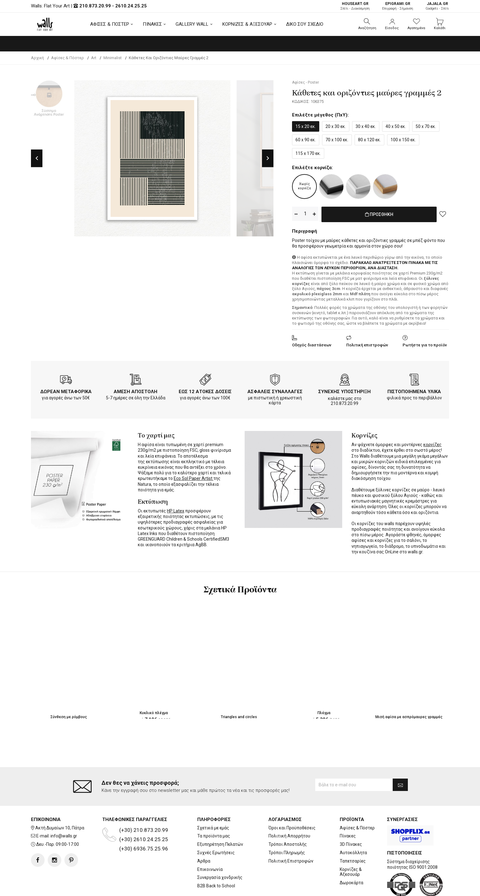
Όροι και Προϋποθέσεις (292, 803)
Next (267, 158)
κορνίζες (432, 443)
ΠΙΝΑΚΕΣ (152, 24)
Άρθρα (203, 836)
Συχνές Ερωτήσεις (216, 827)
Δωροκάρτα (351, 857)
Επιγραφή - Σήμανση (397, 6)
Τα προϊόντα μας (213, 811)
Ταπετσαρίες (353, 836)
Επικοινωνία (210, 844)
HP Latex (175, 509)
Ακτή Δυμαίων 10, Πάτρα (59, 803)
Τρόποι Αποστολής (287, 819)
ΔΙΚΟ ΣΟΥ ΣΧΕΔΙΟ (305, 24)
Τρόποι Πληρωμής (286, 827)
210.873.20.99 (95, 6)
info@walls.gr (63, 811)
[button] (367, 24)
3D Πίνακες (351, 819)
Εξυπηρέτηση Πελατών (220, 819)
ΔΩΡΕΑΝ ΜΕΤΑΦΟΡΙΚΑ (66, 390)
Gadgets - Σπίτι (437, 6)
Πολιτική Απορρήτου (289, 811)
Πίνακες (348, 811)
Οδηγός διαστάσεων (311, 343)
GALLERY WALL (192, 24)
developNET (291, 887)
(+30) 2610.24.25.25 (143, 814)
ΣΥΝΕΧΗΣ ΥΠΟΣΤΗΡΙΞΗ (344, 390)
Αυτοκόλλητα (353, 827)
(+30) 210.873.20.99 (143, 805)
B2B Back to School (216, 861)
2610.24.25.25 (131, 6)
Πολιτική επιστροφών (367, 343)
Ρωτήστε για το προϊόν (425, 343)
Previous (36, 158)
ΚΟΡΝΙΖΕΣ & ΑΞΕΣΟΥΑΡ (247, 24)
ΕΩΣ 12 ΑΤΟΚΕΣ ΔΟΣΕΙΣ (205, 390)
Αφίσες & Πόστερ (357, 803)
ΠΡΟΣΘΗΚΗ (379, 214)
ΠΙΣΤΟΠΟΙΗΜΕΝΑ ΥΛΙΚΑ (414, 390)
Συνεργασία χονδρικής (219, 852)
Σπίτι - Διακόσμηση (355, 6)
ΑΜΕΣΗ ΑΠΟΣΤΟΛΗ (135, 390)
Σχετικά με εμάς (213, 803)
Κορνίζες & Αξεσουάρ (351, 847)
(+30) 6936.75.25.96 (143, 824)
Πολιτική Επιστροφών (290, 836)
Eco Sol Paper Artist (193, 477)
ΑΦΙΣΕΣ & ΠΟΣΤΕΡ (109, 24)
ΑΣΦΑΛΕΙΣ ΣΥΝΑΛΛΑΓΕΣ (275, 390)
